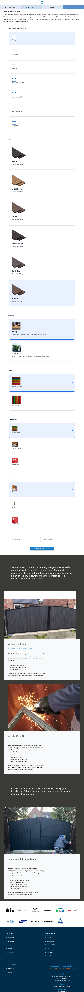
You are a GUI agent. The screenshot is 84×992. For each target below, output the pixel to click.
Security (10, 949)
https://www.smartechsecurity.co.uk (62, 969)
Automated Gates (51, 946)
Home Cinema (50, 942)
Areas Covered (12, 969)
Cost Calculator (12, 966)
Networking (11, 953)
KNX (48, 949)
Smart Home (50, 938)
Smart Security (50, 957)
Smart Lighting (50, 953)
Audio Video (11, 938)
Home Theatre (12, 957)
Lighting (10, 946)
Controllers (11, 942)
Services (10, 973)
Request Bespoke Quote (42, 550)
